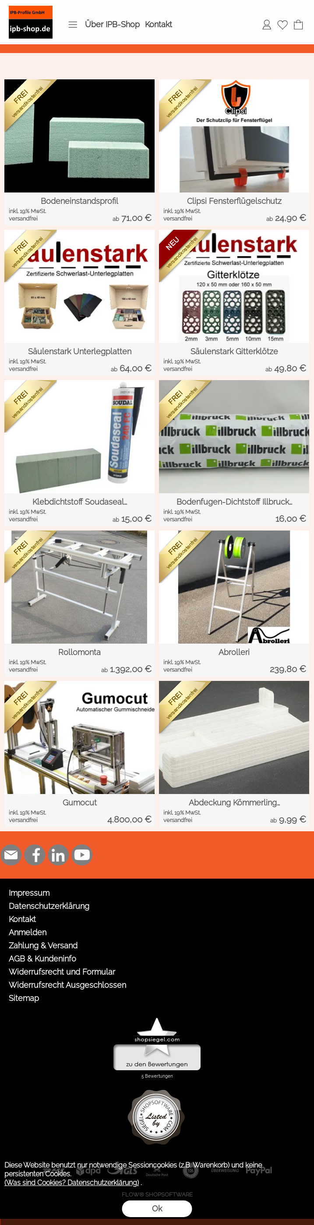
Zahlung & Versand (43, 945)
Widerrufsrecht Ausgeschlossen (67, 985)
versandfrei (23, 218)
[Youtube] (82, 855)
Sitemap (24, 998)
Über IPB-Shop (112, 24)
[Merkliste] (282, 24)
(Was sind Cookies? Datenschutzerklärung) (71, 1183)
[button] (73, 24)
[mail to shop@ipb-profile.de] (11, 855)
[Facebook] (35, 855)
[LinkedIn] (58, 855)
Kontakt (158, 24)
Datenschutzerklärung (49, 906)
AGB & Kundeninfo (42, 958)
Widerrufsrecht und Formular (62, 971)
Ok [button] (157, 1208)
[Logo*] (31, 9)
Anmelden (27, 932)
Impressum (29, 892)
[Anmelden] (266, 24)
